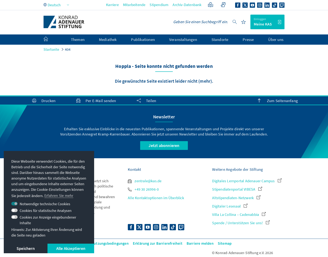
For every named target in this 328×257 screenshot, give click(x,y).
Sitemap (225, 243)
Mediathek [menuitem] (108, 39)
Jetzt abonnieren (164, 145)
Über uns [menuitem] (275, 39)
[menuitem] (50, 39)
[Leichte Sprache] (210, 4)
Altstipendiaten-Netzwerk (236, 197)
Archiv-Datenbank (187, 4)
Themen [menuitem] (78, 39)
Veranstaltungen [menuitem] (183, 39)
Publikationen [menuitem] (143, 39)
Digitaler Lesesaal (229, 206)
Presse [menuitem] (248, 39)
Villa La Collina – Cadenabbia (239, 214)
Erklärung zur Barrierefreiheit (157, 243)
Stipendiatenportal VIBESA (237, 189)
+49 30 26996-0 (143, 189)
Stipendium (159, 4)
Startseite (51, 49)
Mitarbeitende (134, 4)
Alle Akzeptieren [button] (70, 248)
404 (68, 49)
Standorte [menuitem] (219, 39)
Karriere (112, 4)
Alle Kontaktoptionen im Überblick (156, 197)
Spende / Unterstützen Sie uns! (240, 222)
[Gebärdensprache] (223, 4)
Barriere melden (200, 243)
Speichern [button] (26, 248)
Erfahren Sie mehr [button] (58, 195)
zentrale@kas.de (144, 181)
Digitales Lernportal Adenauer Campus (246, 181)
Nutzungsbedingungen (110, 243)
